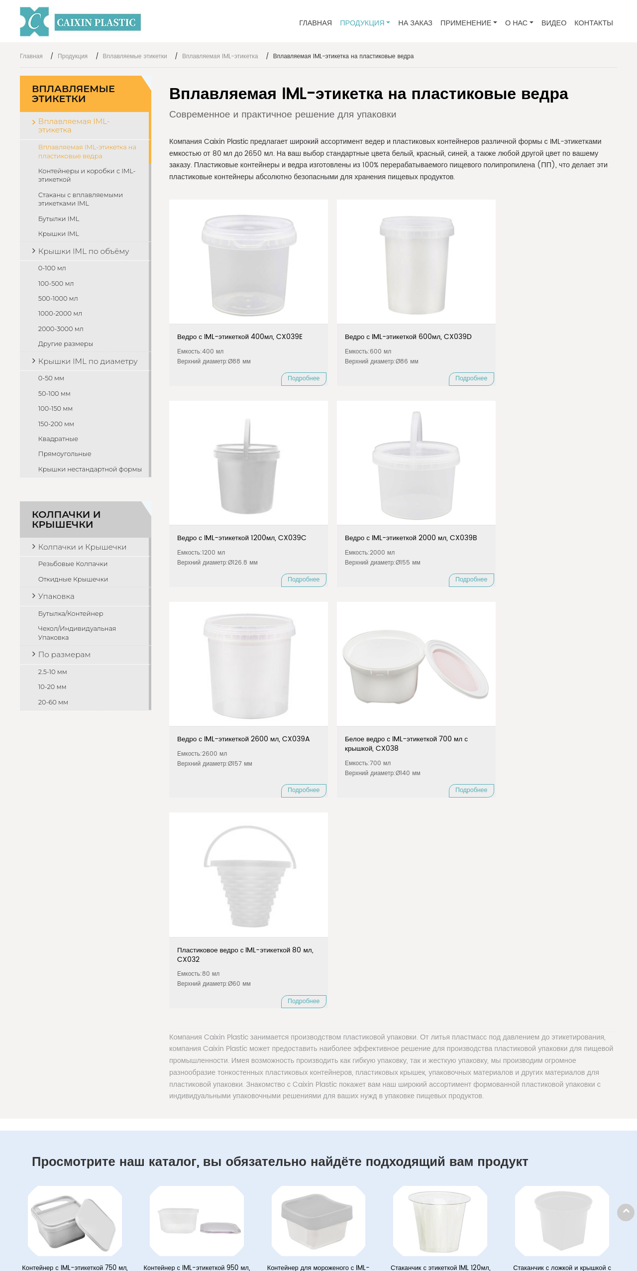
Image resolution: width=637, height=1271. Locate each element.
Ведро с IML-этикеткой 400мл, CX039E (214, 301)
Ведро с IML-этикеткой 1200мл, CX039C (443, 301)
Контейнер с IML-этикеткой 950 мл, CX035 (197, 864)
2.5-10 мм (52, 672)
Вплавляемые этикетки (135, 56)
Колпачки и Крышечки (66, 519)
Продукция (73, 56)
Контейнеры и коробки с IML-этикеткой (87, 175)
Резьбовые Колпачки (73, 564)
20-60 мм (53, 702)
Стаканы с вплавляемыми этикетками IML (80, 199)
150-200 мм (56, 424)
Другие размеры (66, 343)
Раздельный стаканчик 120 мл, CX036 (75, 980)
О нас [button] (516, 23)
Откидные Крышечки (73, 579)
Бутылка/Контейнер (71, 613)
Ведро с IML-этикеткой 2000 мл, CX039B (557, 301)
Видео (553, 23)
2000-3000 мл (61, 329)
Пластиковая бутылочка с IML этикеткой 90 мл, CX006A (196, 980)
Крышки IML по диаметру (88, 361)
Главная (315, 23)
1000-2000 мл (60, 313)
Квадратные (58, 439)
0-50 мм (51, 378)
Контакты (593, 23)
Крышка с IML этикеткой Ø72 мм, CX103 (562, 980)
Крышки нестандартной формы (90, 469)
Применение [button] (465, 23)
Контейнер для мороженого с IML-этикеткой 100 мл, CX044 (318, 864)
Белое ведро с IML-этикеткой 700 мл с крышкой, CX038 (324, 478)
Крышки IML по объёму (83, 251)
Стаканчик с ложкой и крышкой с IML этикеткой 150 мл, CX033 (562, 864)
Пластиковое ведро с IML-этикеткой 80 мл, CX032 (449, 473)
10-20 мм (52, 687)
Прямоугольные (65, 454)
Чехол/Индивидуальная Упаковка (77, 633)
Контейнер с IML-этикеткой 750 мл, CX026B (74, 864)
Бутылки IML (58, 219)
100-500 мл (56, 283)
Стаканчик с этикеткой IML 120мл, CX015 (440, 864)
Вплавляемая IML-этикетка (220, 56)
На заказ (415, 23)
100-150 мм (55, 408)
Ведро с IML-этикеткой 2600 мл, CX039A (214, 473)
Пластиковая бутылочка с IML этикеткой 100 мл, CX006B (318, 980)
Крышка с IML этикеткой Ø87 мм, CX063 (440, 980)
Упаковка (56, 596)
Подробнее (249, 348)
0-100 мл (52, 268)
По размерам (64, 654)
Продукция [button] (362, 23)
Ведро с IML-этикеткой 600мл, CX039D (329, 301)
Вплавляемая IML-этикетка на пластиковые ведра (87, 151)
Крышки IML (58, 233)
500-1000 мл (58, 298)
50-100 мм (54, 393)
